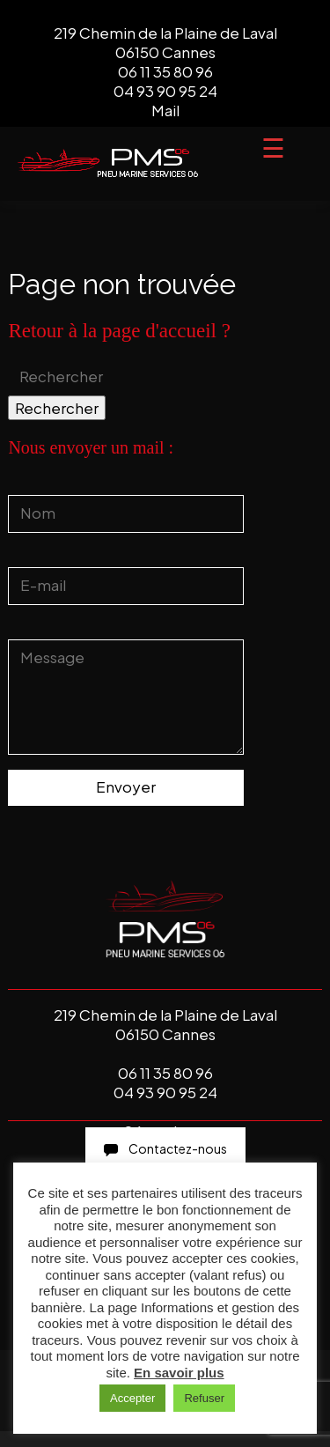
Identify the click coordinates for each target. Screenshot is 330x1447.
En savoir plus (179, 1372)
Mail (165, 110)
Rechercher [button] (57, 407)
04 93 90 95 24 (165, 90)
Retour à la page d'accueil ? (119, 331)
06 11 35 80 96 (165, 71)
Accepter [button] (132, 1398)
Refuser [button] (204, 1398)
